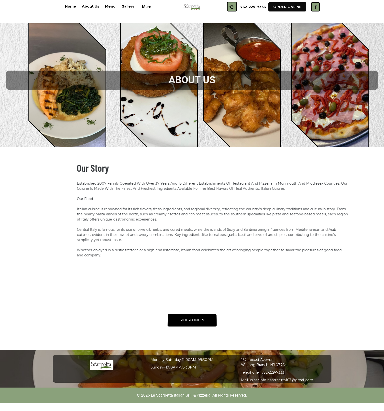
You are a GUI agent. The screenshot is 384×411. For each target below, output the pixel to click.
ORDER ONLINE (192, 320)
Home (70, 6)
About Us (90, 6)
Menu (110, 6)
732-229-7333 (253, 7)
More (146, 6)
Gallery (127, 6)
